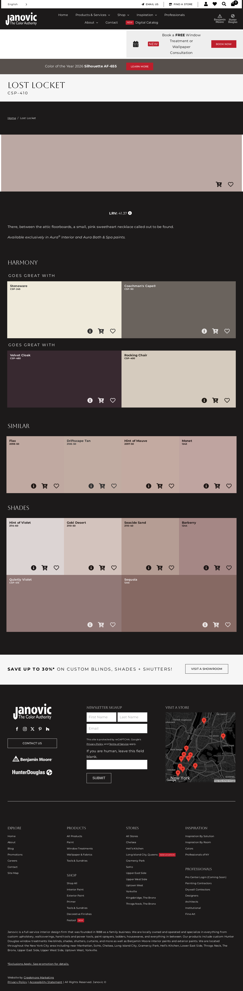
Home (12, 118)
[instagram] (25, 729)
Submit (98, 778)
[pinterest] (40, 729)
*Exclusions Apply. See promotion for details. (38, 964)
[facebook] (17, 729)
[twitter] (32, 729)
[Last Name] (132, 717)
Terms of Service (119, 744)
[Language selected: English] (17, 4)
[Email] (117, 728)
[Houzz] (47, 729)
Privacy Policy (95, 744)
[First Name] (101, 717)
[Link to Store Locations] (200, 747)
